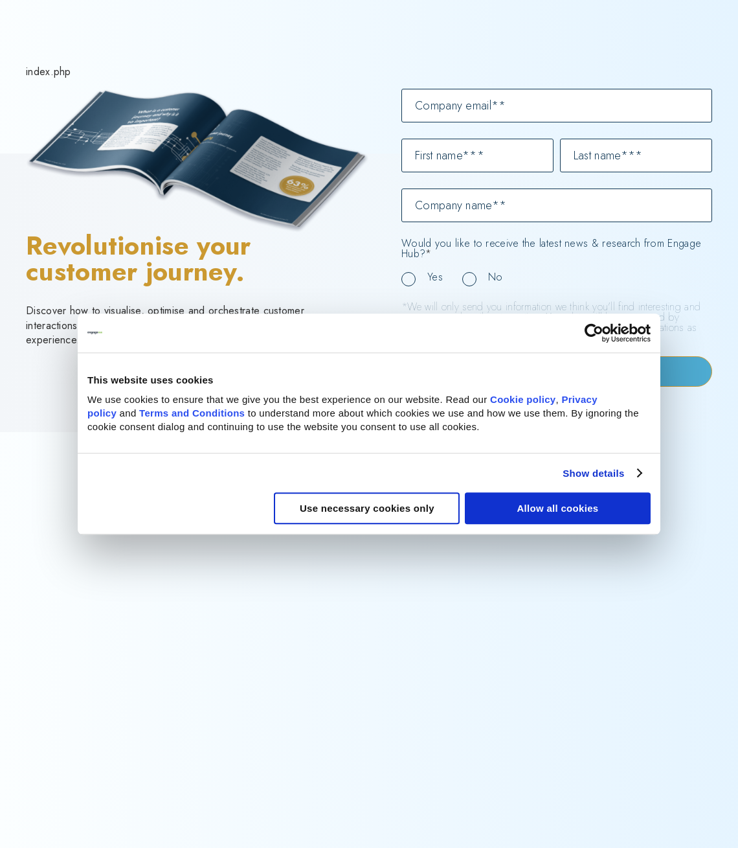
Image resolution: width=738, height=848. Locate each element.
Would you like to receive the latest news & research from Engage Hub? (551, 248)
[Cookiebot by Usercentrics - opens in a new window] (594, 333)
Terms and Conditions (192, 412)
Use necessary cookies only (367, 508)
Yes (435, 276)
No (495, 276)
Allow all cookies (557, 508)
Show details (593, 473)
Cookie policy (522, 399)
